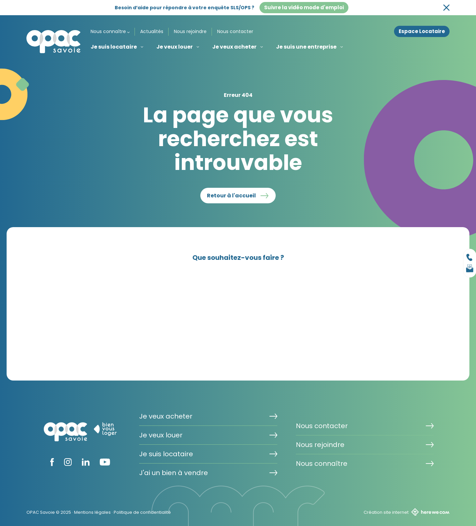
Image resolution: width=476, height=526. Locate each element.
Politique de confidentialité (142, 512)
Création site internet (407, 512)
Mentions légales (92, 512)
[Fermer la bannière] (446, 8)
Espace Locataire (422, 31)
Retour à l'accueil (231, 195)
